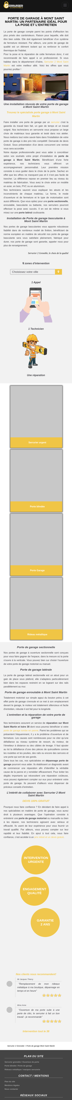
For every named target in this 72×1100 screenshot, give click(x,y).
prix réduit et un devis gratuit (49, 837)
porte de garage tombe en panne (21, 730)
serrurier (55, 122)
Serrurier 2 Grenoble (15, 1046)
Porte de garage (25, 1066)
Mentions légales (12, 1085)
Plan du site (10, 1081)
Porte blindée (10, 1066)
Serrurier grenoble (13, 1062)
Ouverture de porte (30, 1062)
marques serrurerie (31, 1069)
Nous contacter (11, 1089)
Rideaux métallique (13, 1069)
